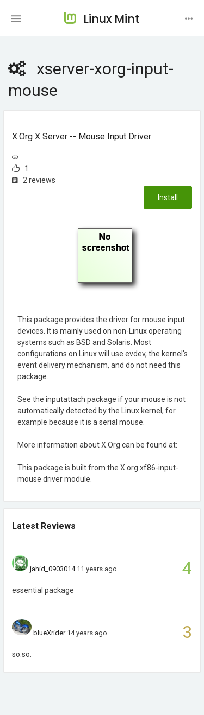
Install (168, 197)
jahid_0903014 (52, 569)
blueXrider (49, 633)
